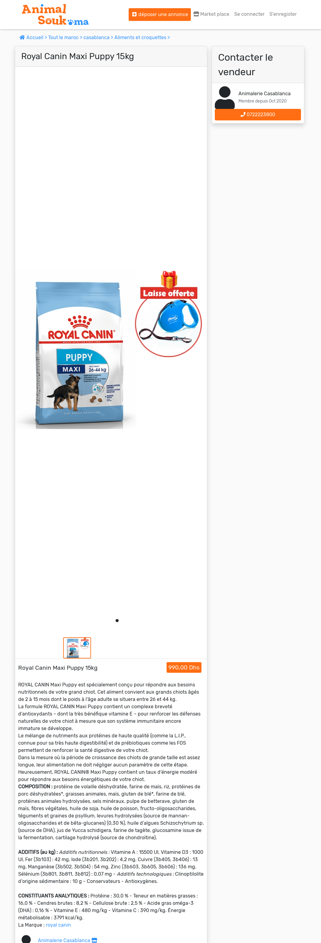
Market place (211, 14)
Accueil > (33, 37)
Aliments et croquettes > (142, 37)
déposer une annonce (159, 14)
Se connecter (249, 14)
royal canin (58, 925)
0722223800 (258, 114)
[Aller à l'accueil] (55, 14)
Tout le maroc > (65, 37)
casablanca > (98, 37)
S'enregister (283, 14)
